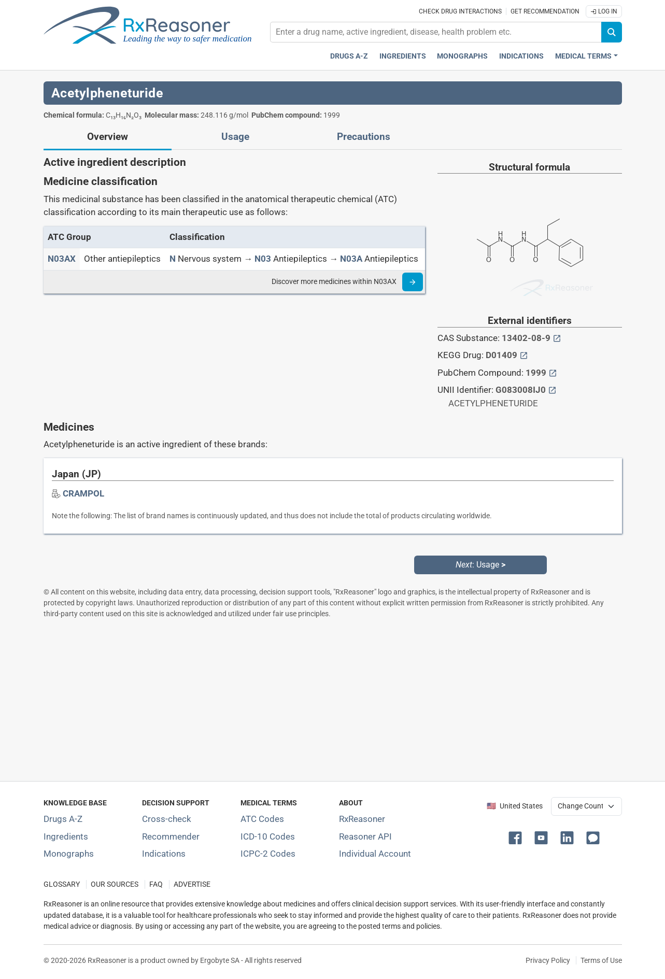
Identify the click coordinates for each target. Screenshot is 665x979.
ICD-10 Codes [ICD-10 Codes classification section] (267, 836)
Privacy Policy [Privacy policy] (548, 960)
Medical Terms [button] (583, 56)
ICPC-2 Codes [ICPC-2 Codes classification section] (267, 853)
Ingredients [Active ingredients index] (402, 56)
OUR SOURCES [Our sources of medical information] (114, 884)
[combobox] (436, 32)
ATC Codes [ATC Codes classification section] (262, 819)
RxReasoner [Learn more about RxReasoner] (362, 819)
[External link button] (557, 338)
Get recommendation (545, 11)
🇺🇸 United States (515, 806)
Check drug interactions (460, 11)
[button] (517, 837)
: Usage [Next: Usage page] (480, 565)
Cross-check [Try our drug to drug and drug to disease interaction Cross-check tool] (166, 819)
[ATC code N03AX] (62, 258)
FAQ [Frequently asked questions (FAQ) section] (156, 884)
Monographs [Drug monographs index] (462, 56)
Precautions (363, 137)
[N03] (262, 258)
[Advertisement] (333, 699)
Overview (107, 137)
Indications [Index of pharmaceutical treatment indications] (164, 853)
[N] (172, 258)
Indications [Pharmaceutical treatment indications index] (521, 56)
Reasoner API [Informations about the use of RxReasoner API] (365, 836)
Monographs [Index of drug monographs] (69, 853)
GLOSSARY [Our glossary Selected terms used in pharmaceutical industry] (62, 884)
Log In (603, 11)
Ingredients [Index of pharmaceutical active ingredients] (66, 836)
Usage (235, 137)
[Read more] (412, 282)
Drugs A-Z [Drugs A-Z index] (349, 56)
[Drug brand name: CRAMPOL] (83, 493)
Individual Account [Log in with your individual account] (375, 853)
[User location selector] (586, 806)
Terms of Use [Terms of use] (601, 960)
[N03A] (351, 258)
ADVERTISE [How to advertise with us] (192, 884)
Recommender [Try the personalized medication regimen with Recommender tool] (171, 836)
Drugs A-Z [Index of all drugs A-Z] (63, 819)
